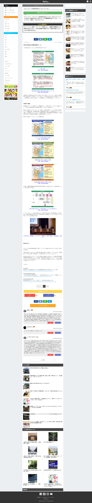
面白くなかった (48, 295)
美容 (8, 39)
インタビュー (9, 30)
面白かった (29, 295)
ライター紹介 (9, 64)
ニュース (9, 14)
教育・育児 (9, 25)
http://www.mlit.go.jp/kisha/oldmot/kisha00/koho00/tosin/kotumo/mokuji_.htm (38, 271)
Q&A (8, 67)
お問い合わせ (9, 78)
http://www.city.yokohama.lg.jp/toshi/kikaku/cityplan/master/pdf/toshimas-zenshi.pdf (39, 281)
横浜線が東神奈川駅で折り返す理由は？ (72, 90)
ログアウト (9, 81)
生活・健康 (9, 28)
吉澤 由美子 (60, 42)
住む (8, 41)
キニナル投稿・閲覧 (12, 10)
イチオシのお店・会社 (12, 12)
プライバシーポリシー (11, 76)
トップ (24, 5)
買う (8, 36)
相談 (8, 52)
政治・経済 (9, 18)
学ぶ (8, 43)
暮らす (8, 46)
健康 (8, 55)
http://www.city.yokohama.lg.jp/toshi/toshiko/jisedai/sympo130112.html (37, 276)
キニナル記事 (10, 7)
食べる (8, 34)
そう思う (50, 322)
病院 (8, 50)
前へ (38, 286)
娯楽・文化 (9, 23)
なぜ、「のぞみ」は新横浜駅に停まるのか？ (73, 99)
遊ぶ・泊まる (9, 48)
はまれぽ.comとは (10, 62)
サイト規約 (9, 74)
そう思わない (58, 322)
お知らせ (9, 60)
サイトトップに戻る (12, 5)
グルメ (8, 21)
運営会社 (9, 71)
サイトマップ (9, 69)
